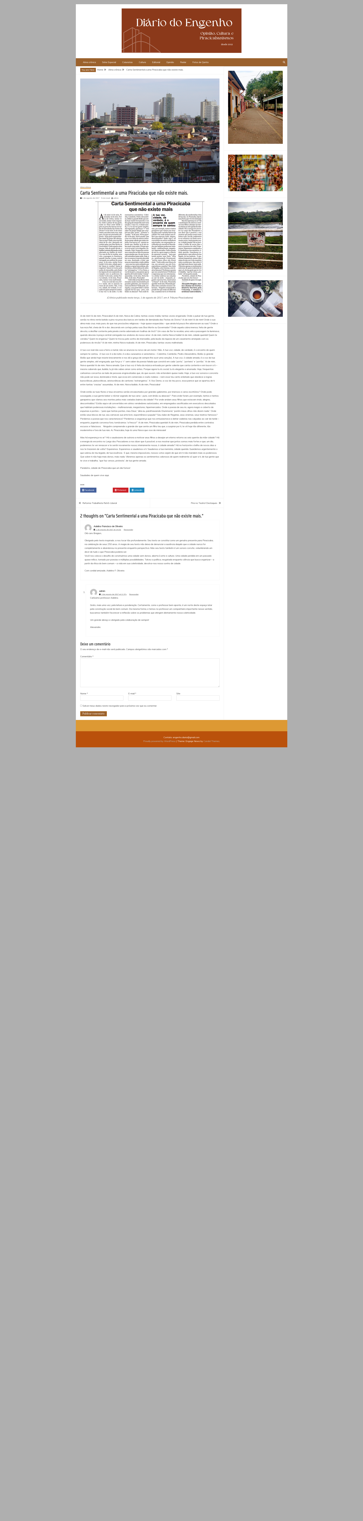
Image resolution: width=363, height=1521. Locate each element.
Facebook (88, 490)
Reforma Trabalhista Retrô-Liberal (99, 503)
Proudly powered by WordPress (159, 741)
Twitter (104, 490)
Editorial (156, 62)
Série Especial (109, 62)
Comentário (86, 656)
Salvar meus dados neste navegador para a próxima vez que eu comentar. (120, 705)
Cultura (142, 62)
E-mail (132, 693)
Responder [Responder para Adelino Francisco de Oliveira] (128, 530)
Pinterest (120, 490)
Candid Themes (211, 741)
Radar (183, 62)
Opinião (170, 62)
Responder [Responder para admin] (134, 594)
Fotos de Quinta (200, 62)
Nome (84, 693)
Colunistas (127, 62)
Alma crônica (89, 62)
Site (178, 693)
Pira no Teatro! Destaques (204, 503)
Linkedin (137, 490)
